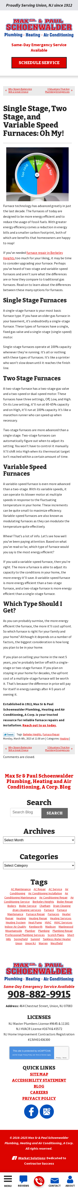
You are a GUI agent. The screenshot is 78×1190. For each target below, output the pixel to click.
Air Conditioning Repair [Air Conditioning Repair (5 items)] (53, 897)
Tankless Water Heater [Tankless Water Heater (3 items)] (57, 939)
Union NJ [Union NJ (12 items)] (30, 943)
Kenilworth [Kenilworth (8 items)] (35, 926)
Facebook (31, 1111)
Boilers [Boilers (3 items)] (11, 906)
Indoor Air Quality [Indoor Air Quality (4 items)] (15, 926)
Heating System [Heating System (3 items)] (16, 922)
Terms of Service (41, 1055)
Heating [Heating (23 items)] (21, 918)
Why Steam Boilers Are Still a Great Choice (20, 90)
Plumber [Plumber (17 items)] (30, 931)
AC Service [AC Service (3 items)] (55, 889)
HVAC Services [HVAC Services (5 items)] (63, 922)
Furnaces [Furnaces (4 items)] (53, 914)
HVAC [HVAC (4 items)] (48, 922)
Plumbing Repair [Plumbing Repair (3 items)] (63, 931)
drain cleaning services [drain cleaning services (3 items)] (26, 910)
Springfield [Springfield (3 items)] (21, 939)
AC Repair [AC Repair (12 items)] (40, 889)
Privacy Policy (27, 1055)
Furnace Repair (51, 734)
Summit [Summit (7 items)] (35, 939)
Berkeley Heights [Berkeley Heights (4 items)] (43, 901)
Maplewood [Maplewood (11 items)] (66, 926)
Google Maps (47, 1111)
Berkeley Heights (32, 734)
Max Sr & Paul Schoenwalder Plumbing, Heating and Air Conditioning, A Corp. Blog (39, 781)
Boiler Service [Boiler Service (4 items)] (28, 906)
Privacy (58, 1057)
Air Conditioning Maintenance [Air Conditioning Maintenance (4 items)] (36, 895)
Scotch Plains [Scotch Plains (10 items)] (56, 935)
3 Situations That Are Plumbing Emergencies (57, 90)
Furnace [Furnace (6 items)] (49, 910)
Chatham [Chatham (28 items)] (45, 906)
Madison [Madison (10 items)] (50, 926)
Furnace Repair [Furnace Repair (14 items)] (35, 914)
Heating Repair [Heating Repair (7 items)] (38, 918)
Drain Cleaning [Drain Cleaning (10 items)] (62, 906)
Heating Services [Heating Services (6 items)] (60, 918)
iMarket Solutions (31, 1158)
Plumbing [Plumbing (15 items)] (44, 931)
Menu (8, 1186)
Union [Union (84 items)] (18, 943)
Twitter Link (9, 734)
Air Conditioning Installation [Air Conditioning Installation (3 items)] (45, 893)
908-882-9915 (38, 1181)
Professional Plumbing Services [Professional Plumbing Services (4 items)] (25, 935)
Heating (64, 738)
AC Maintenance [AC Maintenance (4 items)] (21, 889)
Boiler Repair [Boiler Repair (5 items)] (65, 901)
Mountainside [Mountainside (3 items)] (13, 931)
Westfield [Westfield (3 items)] (57, 943)
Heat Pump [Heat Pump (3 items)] (35, 922)
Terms (65, 1057)
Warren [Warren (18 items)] (43, 943)
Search (55, 813)
